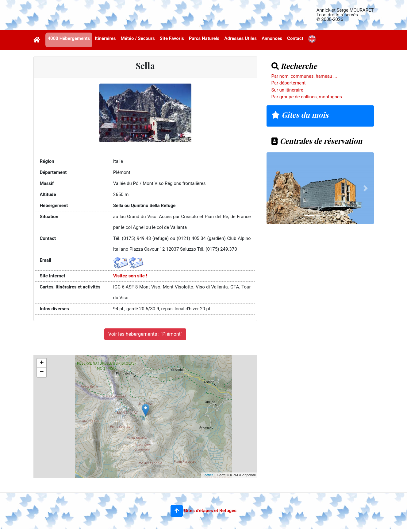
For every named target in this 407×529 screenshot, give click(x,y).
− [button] (42, 372)
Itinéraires (105, 38)
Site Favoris (172, 38)
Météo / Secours (138, 38)
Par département (288, 83)
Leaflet (208, 475)
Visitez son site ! (130, 276)
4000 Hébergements (69, 38)
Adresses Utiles (240, 38)
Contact (295, 38)
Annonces (272, 38)
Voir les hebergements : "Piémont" (145, 334)
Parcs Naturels (204, 38)
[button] (177, 511)
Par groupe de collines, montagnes (306, 97)
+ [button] (42, 363)
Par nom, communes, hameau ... (304, 76)
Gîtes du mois (299, 115)
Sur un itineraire (287, 90)
